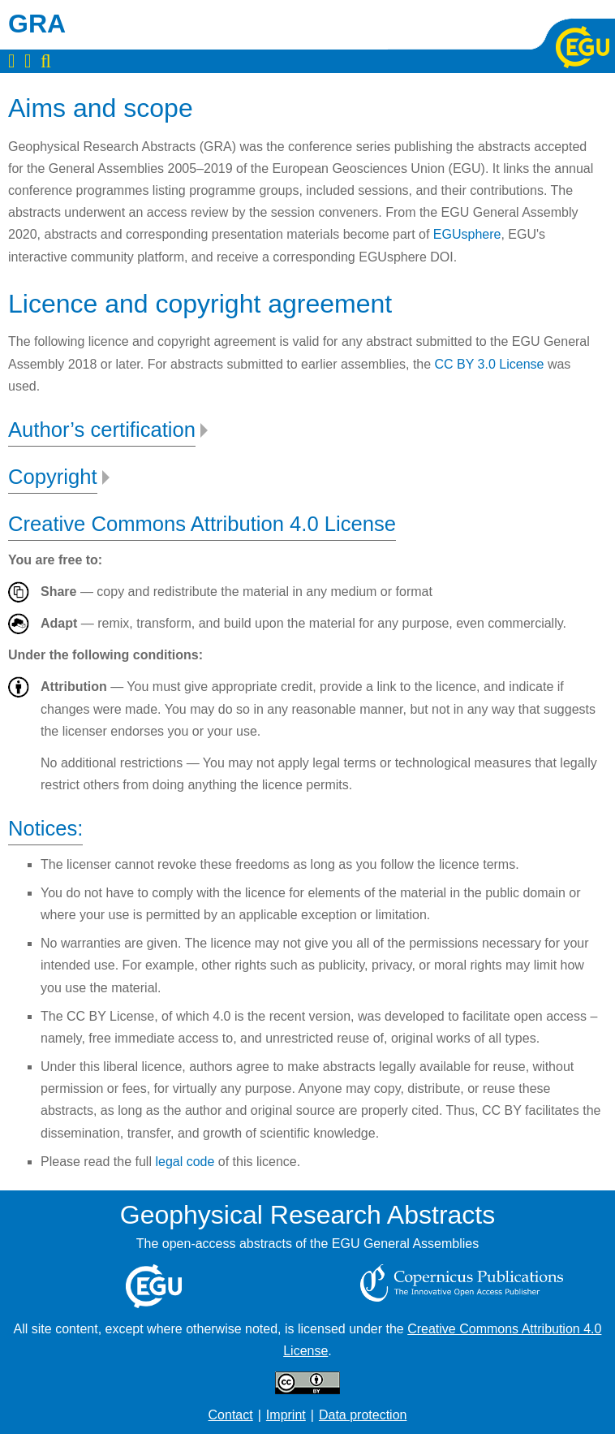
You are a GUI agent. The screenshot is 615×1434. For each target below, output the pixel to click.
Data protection (363, 1415)
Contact (231, 1415)
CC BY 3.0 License (489, 364)
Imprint (286, 1415)
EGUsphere (467, 234)
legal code (184, 1161)
